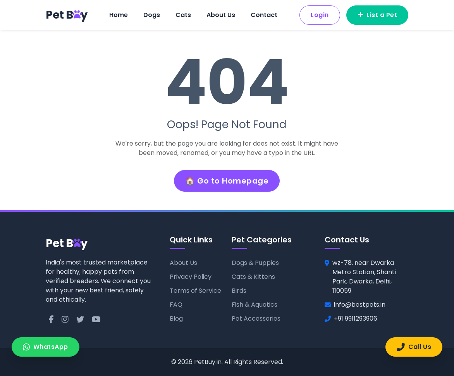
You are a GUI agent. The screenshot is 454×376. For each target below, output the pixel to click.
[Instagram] (65, 319)
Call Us (414, 346)
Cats (183, 14)
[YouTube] (96, 319)
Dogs (151, 14)
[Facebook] (51, 319)
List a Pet (377, 14)
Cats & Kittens (253, 276)
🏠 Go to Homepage (226, 180)
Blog (176, 318)
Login (320, 14)
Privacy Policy (191, 276)
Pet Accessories (256, 318)
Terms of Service (195, 290)
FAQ (176, 304)
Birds (239, 290)
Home (118, 14)
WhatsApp (45, 346)
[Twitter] (80, 319)
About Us (220, 14)
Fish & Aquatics (254, 304)
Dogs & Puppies (255, 262)
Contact (264, 14)
